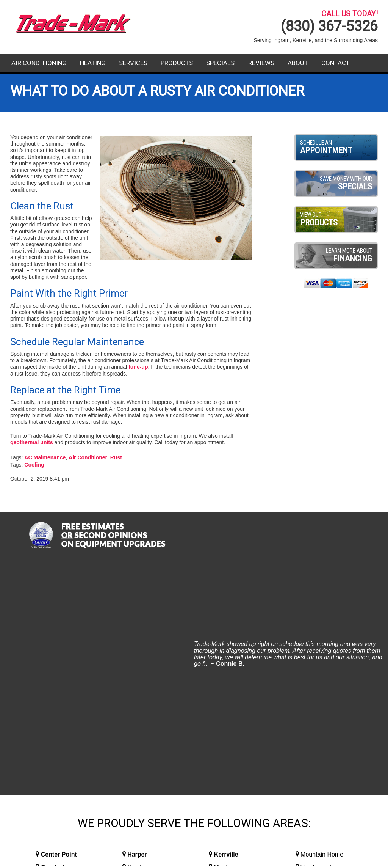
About (298, 63)
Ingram (137, 649)
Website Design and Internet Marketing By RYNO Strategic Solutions (194, 856)
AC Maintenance (45, 457)
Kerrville (226, 623)
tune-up (138, 367)
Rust (116, 457)
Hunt (134, 636)
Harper (137, 623)
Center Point (59, 623)
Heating (93, 63)
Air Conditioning (39, 63)
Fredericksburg (63, 649)
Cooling (34, 465)
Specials (220, 63)
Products (177, 63)
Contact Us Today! (320, 762)
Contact (335, 63)
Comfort (52, 636)
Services (133, 63)
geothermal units (31, 442)
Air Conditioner (88, 457)
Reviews (261, 63)
